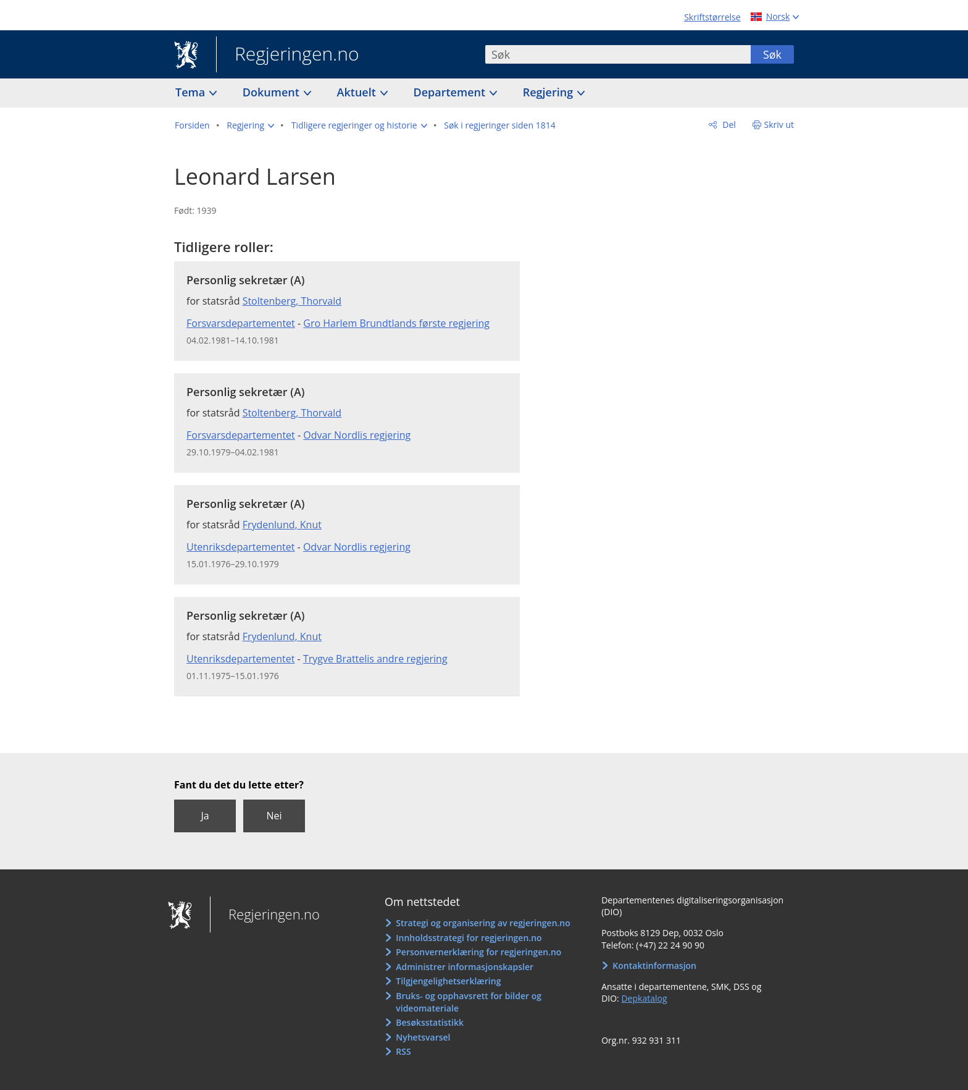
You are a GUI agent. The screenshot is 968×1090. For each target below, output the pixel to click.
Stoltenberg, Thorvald (292, 301)
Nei (274, 815)
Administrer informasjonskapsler (464, 967)
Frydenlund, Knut (282, 524)
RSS (403, 1051)
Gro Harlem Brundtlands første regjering (396, 323)
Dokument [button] (272, 92)
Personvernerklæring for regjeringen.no (478, 952)
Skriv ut (779, 124)
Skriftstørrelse (712, 17)
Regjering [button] (549, 92)
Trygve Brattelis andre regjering (375, 658)
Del (728, 124)
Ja (205, 815)
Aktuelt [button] (358, 92)
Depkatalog (644, 998)
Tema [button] (191, 92)
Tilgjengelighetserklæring (448, 981)
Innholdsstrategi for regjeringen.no (468, 938)
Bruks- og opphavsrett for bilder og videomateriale (468, 1002)
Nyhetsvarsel (423, 1037)
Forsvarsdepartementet (240, 323)
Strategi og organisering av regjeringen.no (483, 923)
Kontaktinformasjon (654, 965)
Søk (772, 54)
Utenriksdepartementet (240, 547)
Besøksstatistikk (430, 1022)
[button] (250, 125)
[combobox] (618, 54)
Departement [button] (451, 92)
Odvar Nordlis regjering (357, 435)
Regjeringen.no (287, 55)
